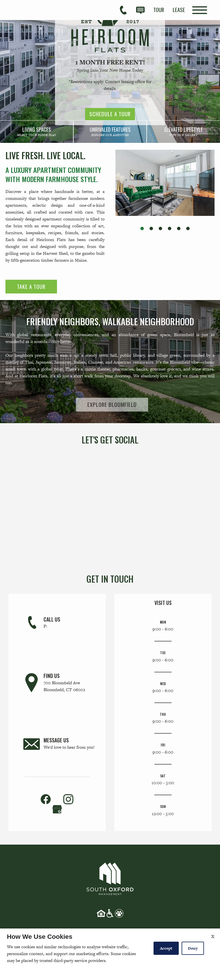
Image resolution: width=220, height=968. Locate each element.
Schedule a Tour (110, 114)
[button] (142, 228)
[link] (36, 131)
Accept (166, 948)
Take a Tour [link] (31, 286)
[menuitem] (158, 9)
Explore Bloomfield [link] (112, 404)
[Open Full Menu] (199, 10)
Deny (193, 948)
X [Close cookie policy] (212, 936)
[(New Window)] (57, 808)
